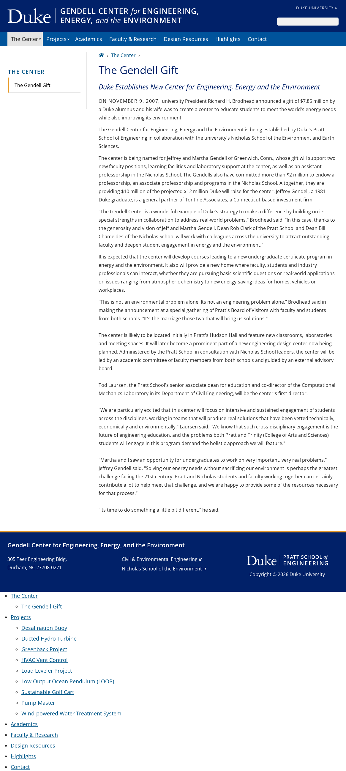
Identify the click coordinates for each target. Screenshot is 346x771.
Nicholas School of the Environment (162, 568)
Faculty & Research (133, 38)
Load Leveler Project (46, 670)
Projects (56, 38)
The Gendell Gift (32, 85)
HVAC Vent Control (44, 659)
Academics (88, 38)
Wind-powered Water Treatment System (71, 713)
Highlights (228, 38)
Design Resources (186, 38)
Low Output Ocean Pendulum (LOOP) (67, 681)
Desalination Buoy (44, 627)
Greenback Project (44, 649)
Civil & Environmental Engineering (160, 559)
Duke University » (316, 7)
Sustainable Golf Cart (47, 692)
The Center (24, 38)
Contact (257, 38)
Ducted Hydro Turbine (49, 638)
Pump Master (38, 702)
